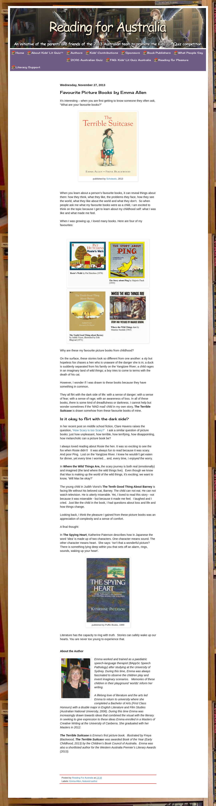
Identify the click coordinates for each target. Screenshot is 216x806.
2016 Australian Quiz (87, 60)
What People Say (190, 52)
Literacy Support (28, 67)
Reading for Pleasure (173, 60)
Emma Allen (75, 781)
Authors (76, 52)
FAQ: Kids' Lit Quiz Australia (130, 60)
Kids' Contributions (104, 52)
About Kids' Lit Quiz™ (47, 52)
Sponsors (132, 52)
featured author (89, 781)
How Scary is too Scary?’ (89, 430)
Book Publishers (159, 52)
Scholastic (111, 179)
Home (20, 52)
